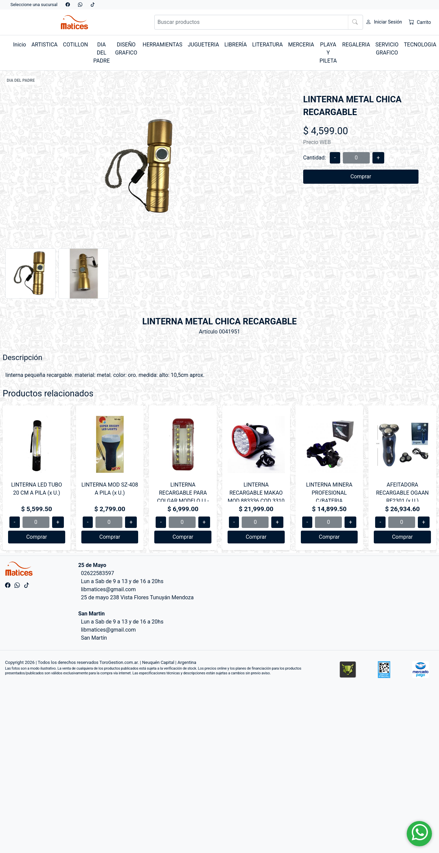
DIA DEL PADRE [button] (101, 52)
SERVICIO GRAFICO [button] (387, 48)
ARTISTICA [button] (44, 44)
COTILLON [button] (75, 44)
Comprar (360, 176)
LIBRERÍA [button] (236, 44)
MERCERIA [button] (301, 44)
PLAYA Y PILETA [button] (328, 52)
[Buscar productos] (258, 22)
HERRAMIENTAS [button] (162, 44)
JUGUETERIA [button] (203, 44)
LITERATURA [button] (267, 44)
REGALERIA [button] (356, 44)
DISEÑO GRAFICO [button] (126, 48)
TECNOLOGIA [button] (420, 44)
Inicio (19, 44)
